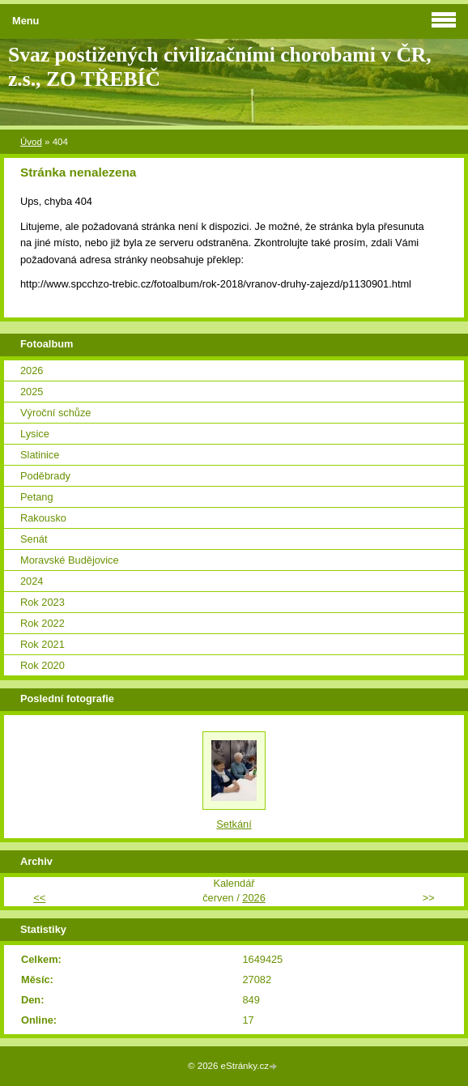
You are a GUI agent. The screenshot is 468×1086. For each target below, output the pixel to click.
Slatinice (39, 455)
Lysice (34, 434)
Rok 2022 (42, 623)
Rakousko (43, 518)
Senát (33, 539)
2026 (31, 370)
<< (39, 898)
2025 (31, 391)
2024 (31, 581)
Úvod (31, 142)
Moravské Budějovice (69, 560)
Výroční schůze (55, 413)
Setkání (233, 824)
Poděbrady (45, 476)
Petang (36, 497)
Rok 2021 (42, 644)
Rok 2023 (42, 602)
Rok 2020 (42, 665)
